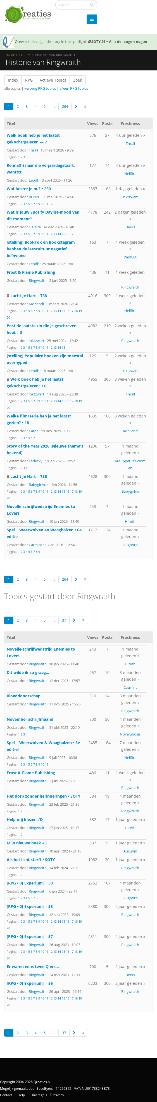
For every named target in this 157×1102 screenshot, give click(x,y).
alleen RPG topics (74, 88)
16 (67, 234)
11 (46, 204)
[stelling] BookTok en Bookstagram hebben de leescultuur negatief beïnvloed (41, 249)
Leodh (34, 180)
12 (51, 204)
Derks (130, 226)
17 (71, 234)
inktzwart (130, 196)
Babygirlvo (37, 484)
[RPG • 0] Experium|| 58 (30, 906)
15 (63, 234)
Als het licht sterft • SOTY (31, 859)
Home (10, 55)
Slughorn (130, 544)
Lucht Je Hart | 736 (28, 476)
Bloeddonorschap (24, 695)
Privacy (58, 1095)
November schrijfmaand (30, 719)
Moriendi (36, 303)
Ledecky (35, 460)
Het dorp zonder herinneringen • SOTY (43, 796)
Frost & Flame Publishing (31, 272)
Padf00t (130, 257)
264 (65, 106)
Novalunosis (130, 734)
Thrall (33, 150)
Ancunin (130, 851)
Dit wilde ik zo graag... (28, 672)
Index (13, 80)
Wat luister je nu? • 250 (29, 188)
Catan (34, 430)
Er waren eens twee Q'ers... (33, 966)
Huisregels (38, 1095)
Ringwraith (38, 280)
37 (64, 620)
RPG (29, 80)
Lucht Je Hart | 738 (28, 295)
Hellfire (130, 173)
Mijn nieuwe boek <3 (27, 843)
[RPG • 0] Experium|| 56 (30, 983)
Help (21, 1095)
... (54, 106)
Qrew (19, 41)
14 (59, 234)
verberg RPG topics (40, 88)
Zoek (77, 80)
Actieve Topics (53, 80)
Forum (24, 55)
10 (42, 204)
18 (76, 311)
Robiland (130, 430)
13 (55, 234)
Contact (6, 1095)
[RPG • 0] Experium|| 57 (30, 936)
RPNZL (34, 196)
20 (8, 317)
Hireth (130, 521)
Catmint (35, 544)
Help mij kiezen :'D (25, 819)
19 (80, 311)
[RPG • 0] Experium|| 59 (30, 883)
